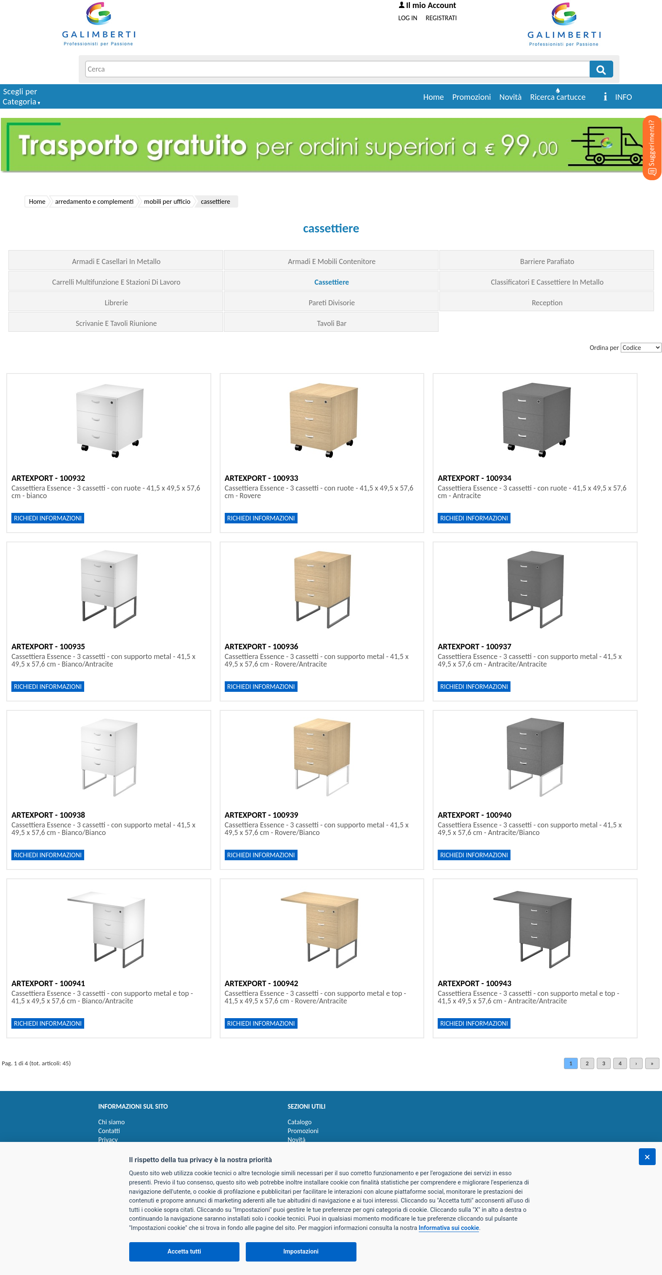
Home (433, 97)
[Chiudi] (647, 1156)
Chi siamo (111, 1122)
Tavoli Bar (331, 323)
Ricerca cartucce (558, 97)
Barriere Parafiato (547, 261)
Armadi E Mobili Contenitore (331, 261)
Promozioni (471, 97)
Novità (511, 97)
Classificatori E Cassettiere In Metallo (547, 282)
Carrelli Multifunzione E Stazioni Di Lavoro (116, 282)
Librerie (116, 302)
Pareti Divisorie (331, 302)
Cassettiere (331, 282)
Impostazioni (301, 1251)
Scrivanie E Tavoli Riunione (116, 323)
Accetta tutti (184, 1251)
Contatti (109, 1131)
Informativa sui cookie (449, 1228)
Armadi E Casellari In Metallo (116, 261)
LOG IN (408, 18)
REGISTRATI (441, 18)
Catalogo (300, 1122)
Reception (547, 302)
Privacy (108, 1140)
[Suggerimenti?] (645, 134)
